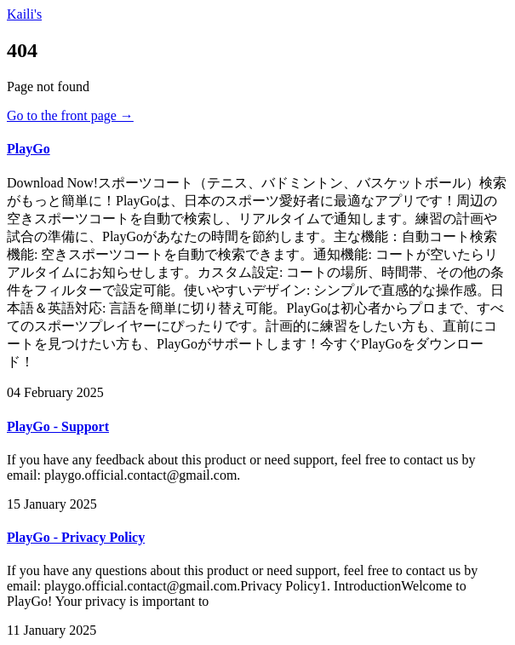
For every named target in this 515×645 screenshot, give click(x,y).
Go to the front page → (70, 115)
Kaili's (24, 14)
